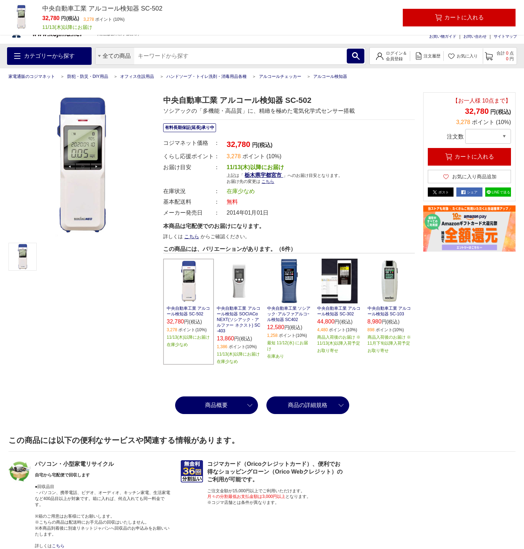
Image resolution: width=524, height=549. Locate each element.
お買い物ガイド (442, 36)
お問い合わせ (475, 36)
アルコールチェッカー (280, 76)
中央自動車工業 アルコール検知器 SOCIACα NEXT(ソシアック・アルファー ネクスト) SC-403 (238, 319)
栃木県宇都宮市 (264, 175)
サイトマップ (505, 36)
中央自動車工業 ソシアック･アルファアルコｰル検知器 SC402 (288, 314)
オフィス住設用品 (137, 76)
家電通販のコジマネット (31, 76)
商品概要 (216, 405)
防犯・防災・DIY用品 (87, 76)
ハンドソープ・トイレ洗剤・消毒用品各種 (206, 76)
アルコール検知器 (330, 76)
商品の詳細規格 (307, 405)
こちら (267, 181)
